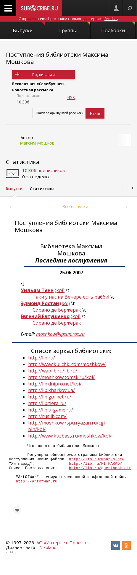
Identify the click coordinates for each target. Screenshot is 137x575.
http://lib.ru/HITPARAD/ (95, 467)
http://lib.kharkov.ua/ (51, 390)
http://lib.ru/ (41, 357)
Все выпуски (75, 206)
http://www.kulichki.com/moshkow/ (67, 364)
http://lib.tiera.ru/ (47, 403)
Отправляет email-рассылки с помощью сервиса (68, 18)
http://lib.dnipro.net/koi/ (55, 383)
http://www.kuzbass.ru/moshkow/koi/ (70, 436)
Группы (74, 28)
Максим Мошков (37, 143)
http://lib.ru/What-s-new (96, 462)
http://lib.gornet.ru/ (49, 396)
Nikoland (48, 557)
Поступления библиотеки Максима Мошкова (57, 58)
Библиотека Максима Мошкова (71, 249)
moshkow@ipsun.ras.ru (60, 334)
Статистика (22, 162)
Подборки (118, 28)
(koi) (60, 290)
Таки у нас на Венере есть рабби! (71, 297)
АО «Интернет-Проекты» (63, 552)
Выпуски (29, 28)
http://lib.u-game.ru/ (50, 409)
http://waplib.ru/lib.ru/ (52, 370)
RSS (71, 97)
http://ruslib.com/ (47, 416)
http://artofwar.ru (36, 489)
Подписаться (43, 74)
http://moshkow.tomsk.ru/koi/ (61, 377)
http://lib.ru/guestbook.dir (100, 473)
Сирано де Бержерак (57, 310)
